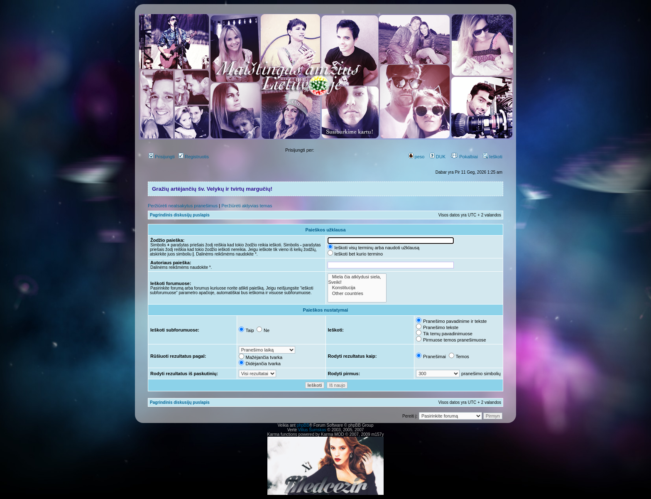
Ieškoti (492, 156)
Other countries (357, 293)
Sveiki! (357, 282)
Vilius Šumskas (312, 430)
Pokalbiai (464, 156)
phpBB (303, 425)
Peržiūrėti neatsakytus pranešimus (183, 205)
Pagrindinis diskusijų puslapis (180, 215)
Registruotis (194, 156)
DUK (437, 156)
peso (417, 156)
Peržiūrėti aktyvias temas (246, 205)
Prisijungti (162, 156)
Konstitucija (357, 287)
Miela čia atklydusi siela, (357, 277)
